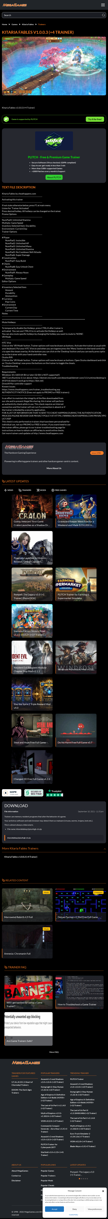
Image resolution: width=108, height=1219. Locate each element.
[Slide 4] (85, 1178)
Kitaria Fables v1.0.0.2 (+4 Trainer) (20, 856)
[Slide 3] (83, 1178)
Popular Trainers (48, 1175)
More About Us (54, 468)
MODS (41, 490)
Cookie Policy (73, 1215)
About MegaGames (20, 1171)
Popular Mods (47, 1180)
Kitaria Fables (28, 24)
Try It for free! (95, 119)
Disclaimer (16, 1180)
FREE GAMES (59, 490)
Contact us (16, 1175)
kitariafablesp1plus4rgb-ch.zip (19, 838)
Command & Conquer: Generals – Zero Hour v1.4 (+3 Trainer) (54, 1129)
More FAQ (54, 1052)
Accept (54, 1209)
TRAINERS (25, 490)
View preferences (95, 1209)
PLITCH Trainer (77, 1079)
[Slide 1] (79, 1178)
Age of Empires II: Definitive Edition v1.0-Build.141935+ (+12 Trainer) (53, 1097)
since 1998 (96, 453)
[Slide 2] (81, 1178)
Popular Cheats (47, 1185)
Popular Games (47, 1171)
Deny (74, 1209)
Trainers (42, 24)
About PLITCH (54, 177)
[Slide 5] (87, 1178)
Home (4, 24)
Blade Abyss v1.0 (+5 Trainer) (82, 1146)
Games (15, 24)
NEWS (8, 490)
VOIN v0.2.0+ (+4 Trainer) (52, 1121)
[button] (103, 1191)
